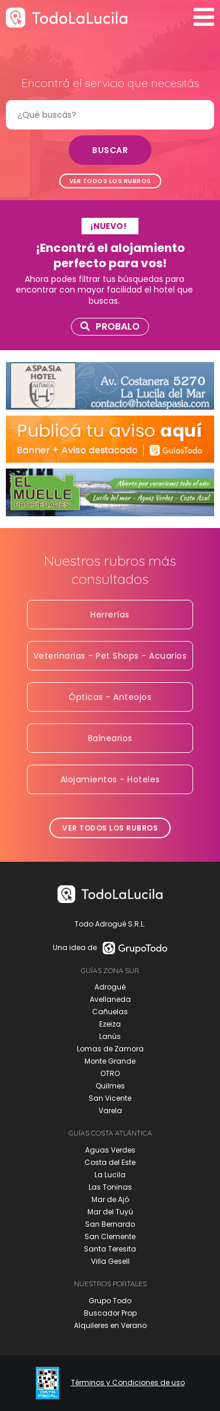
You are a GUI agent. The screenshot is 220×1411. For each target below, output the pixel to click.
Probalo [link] (110, 326)
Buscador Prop (110, 1313)
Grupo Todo (110, 1301)
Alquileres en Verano (110, 1325)
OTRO (110, 1073)
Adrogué (110, 987)
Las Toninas (110, 1187)
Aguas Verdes (110, 1150)
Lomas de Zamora (110, 1049)
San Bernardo (110, 1224)
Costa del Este (110, 1162)
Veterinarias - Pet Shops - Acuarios (110, 656)
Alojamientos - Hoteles (110, 779)
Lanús (110, 1036)
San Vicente (110, 1098)
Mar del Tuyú (110, 1212)
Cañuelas (110, 1012)
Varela (110, 1110)
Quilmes (110, 1086)
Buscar (110, 150)
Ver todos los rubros (110, 181)
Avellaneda (110, 999)
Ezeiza (110, 1024)
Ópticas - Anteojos (110, 697)
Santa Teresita (110, 1249)
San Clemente (110, 1236)
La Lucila (110, 1175)
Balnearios (110, 738)
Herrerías (110, 614)
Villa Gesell (110, 1261)
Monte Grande (110, 1061)
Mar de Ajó (110, 1199)
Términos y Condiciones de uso (128, 1382)
